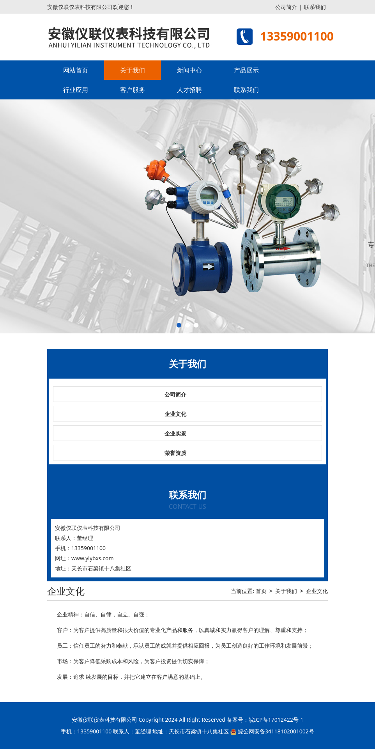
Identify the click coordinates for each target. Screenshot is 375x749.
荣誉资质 (175, 453)
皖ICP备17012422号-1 (276, 719)
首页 (261, 591)
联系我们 (315, 7)
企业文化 (175, 414)
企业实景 (175, 433)
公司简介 (286, 7)
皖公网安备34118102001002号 (276, 731)
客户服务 (132, 89)
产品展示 (246, 70)
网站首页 (75, 70)
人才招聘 (189, 89)
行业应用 (75, 89)
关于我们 (132, 70)
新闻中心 (189, 70)
